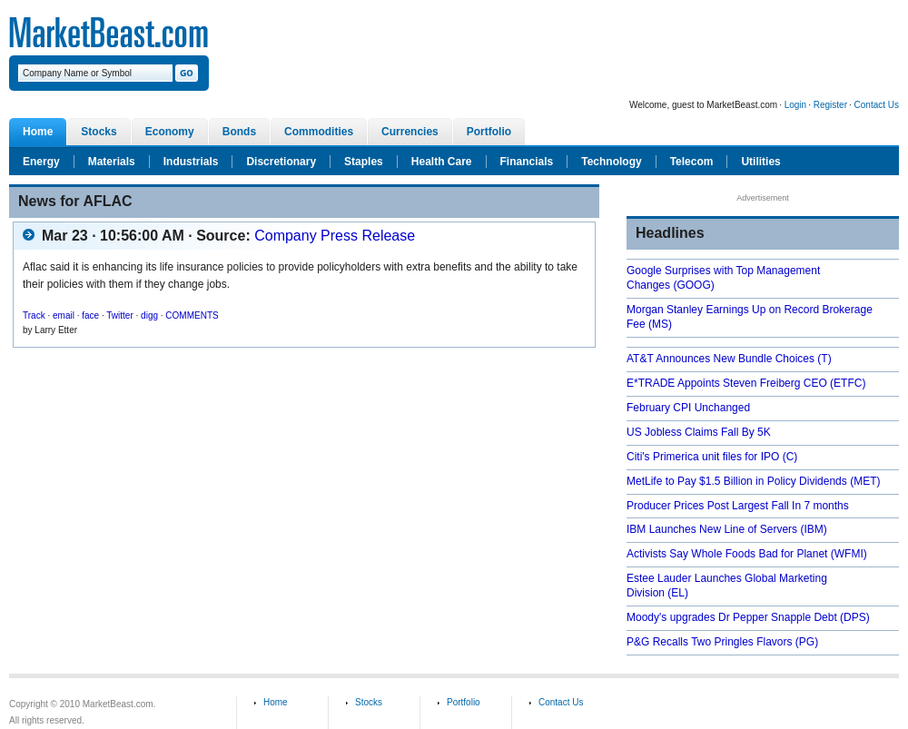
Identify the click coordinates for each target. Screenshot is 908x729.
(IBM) (813, 529)
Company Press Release (334, 235)
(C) (790, 456)
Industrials (191, 161)
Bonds (239, 131)
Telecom (692, 161)
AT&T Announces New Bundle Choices (720, 358)
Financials (527, 161)
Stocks (98, 131)
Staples (363, 161)
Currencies (410, 131)
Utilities (760, 161)
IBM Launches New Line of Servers (712, 529)
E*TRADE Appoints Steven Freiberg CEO (727, 383)
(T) (824, 358)
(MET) (865, 481)
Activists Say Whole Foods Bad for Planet (727, 553)
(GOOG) (693, 285)
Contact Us (876, 105)
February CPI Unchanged (688, 407)
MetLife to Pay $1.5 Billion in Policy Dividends (737, 481)
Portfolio (489, 131)
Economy (169, 131)
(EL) (677, 592)
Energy (41, 161)
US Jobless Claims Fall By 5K (699, 432)
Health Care (441, 161)
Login (795, 105)
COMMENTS (191, 315)
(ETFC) (847, 383)
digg (149, 315)
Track (34, 315)
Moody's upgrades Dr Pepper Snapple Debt (732, 617)
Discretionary (281, 161)
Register (830, 105)
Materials (111, 161)
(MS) (660, 324)
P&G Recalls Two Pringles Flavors (710, 641)
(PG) (806, 641)
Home (38, 131)
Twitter (119, 315)
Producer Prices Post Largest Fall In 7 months (738, 505)
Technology (611, 161)
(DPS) (855, 617)
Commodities (318, 131)
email (63, 315)
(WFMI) (849, 553)
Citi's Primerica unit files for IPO (703, 456)
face (90, 315)
